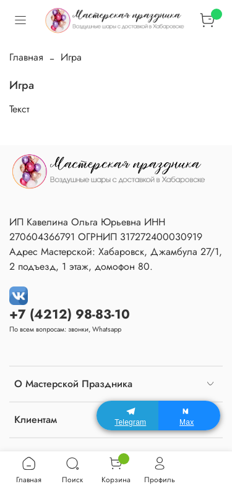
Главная (26, 57)
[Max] (189, 415)
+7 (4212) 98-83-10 (69, 314)
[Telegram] (127, 415)
